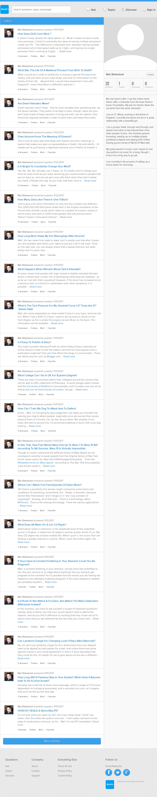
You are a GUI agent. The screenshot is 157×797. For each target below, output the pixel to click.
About (35, 766)
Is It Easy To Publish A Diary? (34, 342)
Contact (35, 771)
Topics (108, 9)
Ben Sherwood (25, 29)
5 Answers (23, 255)
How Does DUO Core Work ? (34, 34)
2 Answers (23, 56)
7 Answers (23, 122)
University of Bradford (39, 386)
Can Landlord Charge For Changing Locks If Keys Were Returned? (56, 641)
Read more (66, 51)
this (33, 718)
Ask (91, 9)
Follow (34, 56)
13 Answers (23, 185)
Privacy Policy (65, 771)
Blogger (51, 356)
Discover (129, 9)
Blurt (42, 56)
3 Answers (23, 626)
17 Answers (23, 222)
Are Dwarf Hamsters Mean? (33, 103)
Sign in (148, 9)
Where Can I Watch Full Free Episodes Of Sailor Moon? (50, 485)
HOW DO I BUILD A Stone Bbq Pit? (38, 710)
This (20, 140)
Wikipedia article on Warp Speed (35, 462)
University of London (52, 389)
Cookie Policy (65, 775)
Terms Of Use (65, 766)
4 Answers (23, 89)
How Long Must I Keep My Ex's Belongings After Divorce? (51, 236)
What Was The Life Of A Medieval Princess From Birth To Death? (55, 70)
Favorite (52, 56)
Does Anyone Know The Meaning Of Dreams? (45, 136)
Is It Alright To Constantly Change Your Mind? (44, 166)
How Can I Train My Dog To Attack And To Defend (47, 408)
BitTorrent (23, 502)
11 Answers (23, 431)
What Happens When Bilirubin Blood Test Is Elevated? (49, 269)
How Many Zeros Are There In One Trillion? (43, 199)
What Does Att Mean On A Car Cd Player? (42, 524)
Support (36, 775)
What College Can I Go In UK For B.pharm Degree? (47, 375)
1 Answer (22, 394)
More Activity (52, 741)
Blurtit (4, 9)
